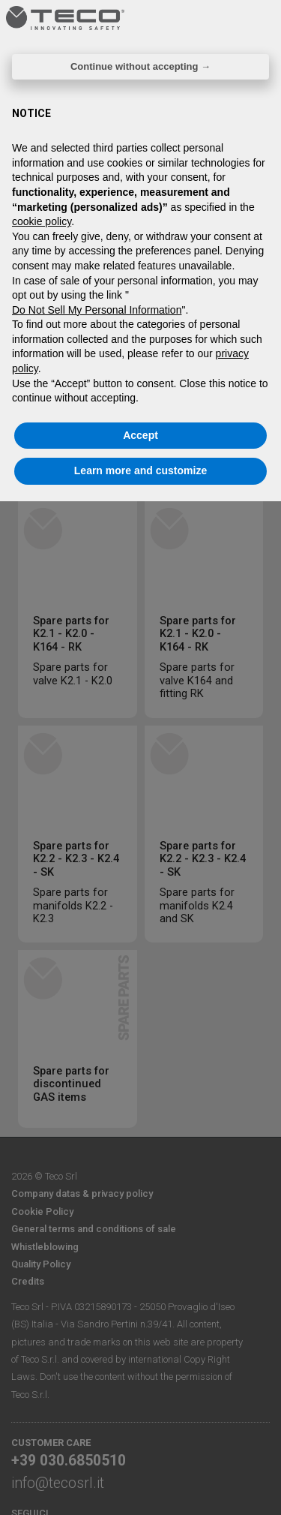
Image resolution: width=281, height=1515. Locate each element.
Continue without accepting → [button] (140, 66)
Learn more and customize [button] (140, 470)
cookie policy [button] (41, 221)
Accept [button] (140, 435)
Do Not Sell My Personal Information (96, 310)
